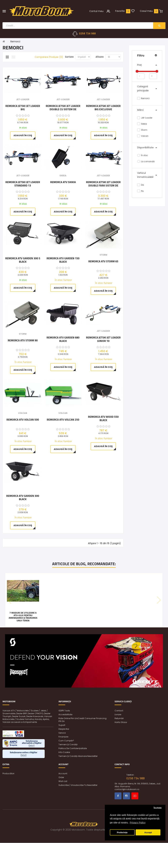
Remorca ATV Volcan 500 (22, 420)
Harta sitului (121, 722)
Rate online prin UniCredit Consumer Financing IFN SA (82, 720)
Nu (140, 190)
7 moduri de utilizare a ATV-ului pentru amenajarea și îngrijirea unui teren (23, 616)
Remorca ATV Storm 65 (103, 261)
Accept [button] (148, 832)
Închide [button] (158, 808)
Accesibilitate (65, 714)
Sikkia (142, 123)
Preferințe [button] (122, 832)
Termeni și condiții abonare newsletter (78, 756)
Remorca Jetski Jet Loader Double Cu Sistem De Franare (63, 107)
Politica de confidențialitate (72, 748)
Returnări (119, 718)
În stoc (142, 155)
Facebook (118, 796)
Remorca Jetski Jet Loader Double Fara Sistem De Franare (103, 183)
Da (140, 184)
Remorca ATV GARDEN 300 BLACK (22, 497)
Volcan (142, 136)
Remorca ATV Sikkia (63, 182)
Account (62, 773)
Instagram (126, 796)
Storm (142, 129)
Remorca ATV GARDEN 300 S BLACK (22, 260)
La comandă (146, 161)
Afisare (100, 57)
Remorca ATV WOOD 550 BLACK (103, 418)
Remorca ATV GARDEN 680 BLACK (63, 339)
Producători (8, 773)
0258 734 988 (87, 33)
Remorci (15, 41)
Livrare (118, 714)
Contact (119, 710)
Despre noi (63, 729)
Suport (61, 725)
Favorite (120, 11)
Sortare (69, 57)
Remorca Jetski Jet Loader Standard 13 (22, 183)
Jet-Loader (144, 117)
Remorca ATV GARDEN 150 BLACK (63, 260)
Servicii (62, 733)
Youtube (134, 796)
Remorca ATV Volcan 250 (63, 420)
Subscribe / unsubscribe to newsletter (77, 785)
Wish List (62, 781)
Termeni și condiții (68, 744)
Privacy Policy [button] (137, 822)
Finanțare (63, 736)
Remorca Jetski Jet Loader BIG (22, 107)
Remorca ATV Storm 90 (23, 341)
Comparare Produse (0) (49, 57)
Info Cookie (64, 752)
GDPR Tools (64, 710)
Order (61, 777)
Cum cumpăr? (66, 740)
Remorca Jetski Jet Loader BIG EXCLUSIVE (103, 107)
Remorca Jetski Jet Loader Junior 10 (103, 339)
